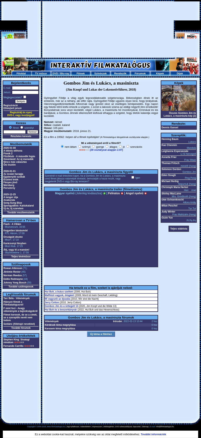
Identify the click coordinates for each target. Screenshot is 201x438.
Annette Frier (169, 157)
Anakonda (9, 200)
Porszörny (9, 188)
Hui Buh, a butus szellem (59, 291)
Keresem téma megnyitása (60, 328)
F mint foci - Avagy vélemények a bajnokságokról (20, 310)
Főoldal (21, 73)
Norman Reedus (12, 275)
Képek (160, 73)
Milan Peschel (169, 205)
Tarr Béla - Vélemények (16, 298)
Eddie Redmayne (13, 279)
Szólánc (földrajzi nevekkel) (19, 324)
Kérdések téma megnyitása (60, 325)
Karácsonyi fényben (14, 243)
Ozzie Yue (167, 217)
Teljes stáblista (178, 228)
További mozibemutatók (20, 212)
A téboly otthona (12, 150)
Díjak (180, 73)
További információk (153, 434)
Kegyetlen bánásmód (15, 230)
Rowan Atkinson (12, 268)
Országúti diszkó (13, 237)
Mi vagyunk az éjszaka (57, 298)
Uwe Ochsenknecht (173, 199)
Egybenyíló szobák (14, 176)
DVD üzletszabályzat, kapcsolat (127, 427)
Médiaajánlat (108, 427)
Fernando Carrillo (13, 346)
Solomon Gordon (171, 169)
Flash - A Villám (12, 224)
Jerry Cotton (52, 302)
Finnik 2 (7, 153)
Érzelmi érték (10, 179)
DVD (55, 73)
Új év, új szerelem (13, 208)
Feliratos (115, 193)
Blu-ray (64, 73)
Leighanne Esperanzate (175, 151)
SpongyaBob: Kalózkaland (18, 205)
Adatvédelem (85, 427)
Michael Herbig (170, 181)
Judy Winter (168, 211)
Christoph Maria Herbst (175, 187)
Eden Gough (169, 175)
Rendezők (120, 73)
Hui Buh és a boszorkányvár (61, 309)
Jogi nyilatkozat (73, 427)
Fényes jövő (10, 182)
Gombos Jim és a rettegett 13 (61, 306)
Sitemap (145, 427)
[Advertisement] (91, 29)
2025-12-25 (9, 194)
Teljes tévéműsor (21, 256)
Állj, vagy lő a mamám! (16, 249)
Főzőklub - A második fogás (19, 156)
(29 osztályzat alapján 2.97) (106, 149)
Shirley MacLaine (171, 193)
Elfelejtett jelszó (12, 108)
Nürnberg (8, 185)
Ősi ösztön (9, 164)
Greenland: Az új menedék (18, 159)
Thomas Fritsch (170, 163)
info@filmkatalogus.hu (165, 427)
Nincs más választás (15, 162)
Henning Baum (170, 139)
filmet (15, 127)
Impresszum (97, 427)
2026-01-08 (9, 148)
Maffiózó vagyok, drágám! (59, 295)
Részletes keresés (21, 136)
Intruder (117, 321)
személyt (29, 127)
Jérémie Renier (12, 271)
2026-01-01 (9, 171)
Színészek (100, 73)
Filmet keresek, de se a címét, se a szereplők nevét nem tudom (20, 317)
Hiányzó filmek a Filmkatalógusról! (13, 303)
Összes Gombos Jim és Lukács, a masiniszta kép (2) (180, 114)
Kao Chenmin (169, 145)
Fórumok (140, 73)
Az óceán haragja (13, 174)
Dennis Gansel (170, 127)
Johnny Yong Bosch (14, 282)
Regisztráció (10, 105)
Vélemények (52, 321)
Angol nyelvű (136, 193)
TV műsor (41, 73)
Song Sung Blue (12, 202)
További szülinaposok (20, 286)
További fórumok (20, 328)
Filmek (81, 73)
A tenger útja (10, 197)
